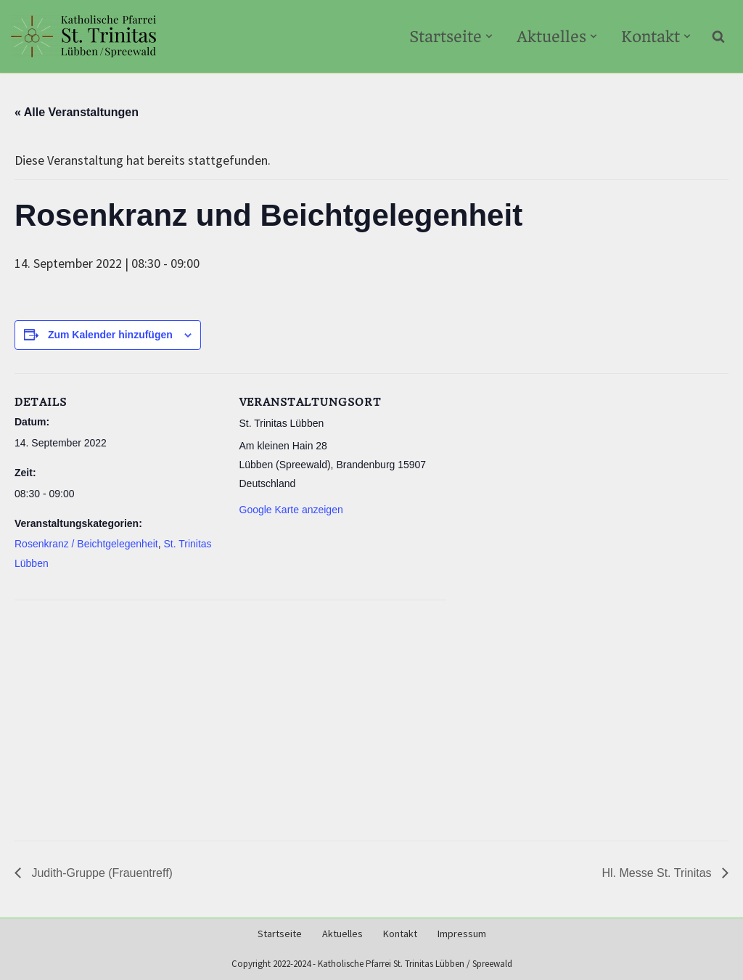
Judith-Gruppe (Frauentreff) (100, 873)
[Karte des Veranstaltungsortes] (230, 714)
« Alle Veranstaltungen (77, 112)
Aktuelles (342, 934)
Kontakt (400, 934)
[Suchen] (718, 36)
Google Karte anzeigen (291, 509)
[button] (489, 36)
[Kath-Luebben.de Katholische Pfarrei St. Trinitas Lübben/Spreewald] (83, 36)
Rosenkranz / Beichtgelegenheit (86, 544)
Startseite (280, 934)
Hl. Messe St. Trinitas (658, 873)
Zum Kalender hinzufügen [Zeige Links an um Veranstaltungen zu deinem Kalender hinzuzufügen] (110, 334)
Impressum (462, 934)
